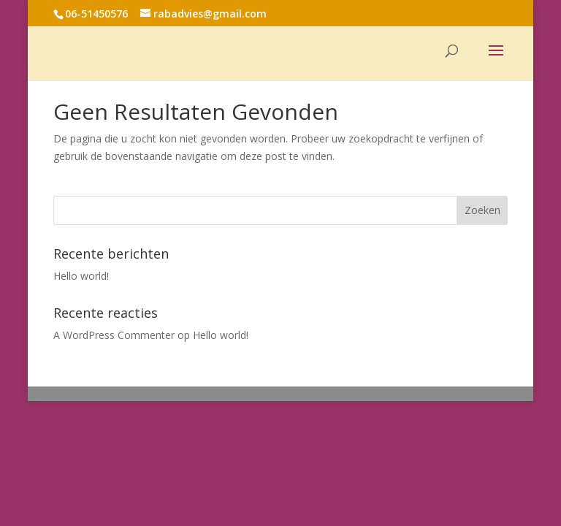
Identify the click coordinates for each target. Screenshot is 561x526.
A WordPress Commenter (114, 335)
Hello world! (81, 276)
